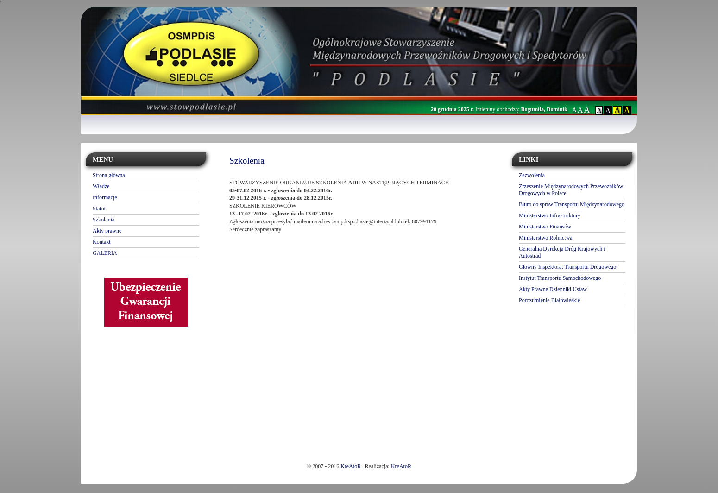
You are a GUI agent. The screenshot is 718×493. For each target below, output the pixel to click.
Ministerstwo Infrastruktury (549, 215)
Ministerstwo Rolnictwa (546, 237)
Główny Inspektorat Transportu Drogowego (567, 267)
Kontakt (102, 242)
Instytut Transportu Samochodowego (560, 278)
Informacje (105, 197)
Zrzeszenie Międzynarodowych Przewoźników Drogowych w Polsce (571, 189)
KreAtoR (350, 466)
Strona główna (109, 175)
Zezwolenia (532, 175)
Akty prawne (107, 231)
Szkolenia (103, 219)
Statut (99, 208)
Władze (101, 186)
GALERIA (105, 253)
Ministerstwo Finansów (545, 226)
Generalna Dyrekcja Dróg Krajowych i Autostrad (562, 252)
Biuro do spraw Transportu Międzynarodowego (571, 204)
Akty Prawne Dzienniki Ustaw (553, 289)
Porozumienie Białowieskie (549, 300)
